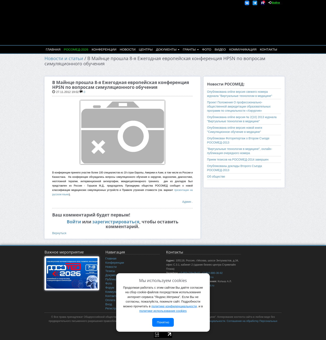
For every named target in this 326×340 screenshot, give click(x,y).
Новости (128, 49)
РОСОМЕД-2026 (76, 49)
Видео (220, 49)
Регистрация (113, 308)
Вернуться (59, 233)
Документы (167, 49)
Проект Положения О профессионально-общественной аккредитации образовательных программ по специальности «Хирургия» (238, 106)
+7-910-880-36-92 (212, 273)
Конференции (104, 49)
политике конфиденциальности (174, 306)
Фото (206, 49)
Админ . (187, 201)
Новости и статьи (63, 58)
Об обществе (216, 176)
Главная (53, 49)
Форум (109, 287)
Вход (108, 304)
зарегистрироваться (115, 222)
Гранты (191, 49)
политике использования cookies (162, 311)
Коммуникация (243, 49)
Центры (146, 49)
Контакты (268, 49)
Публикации (113, 279)
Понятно (163, 322)
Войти (276, 2)
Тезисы (110, 271)
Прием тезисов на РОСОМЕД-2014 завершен (237, 159)
